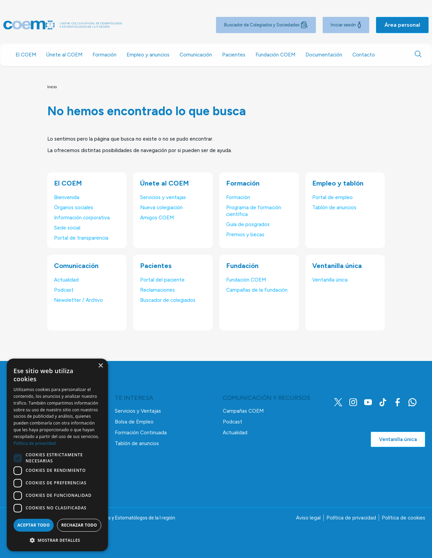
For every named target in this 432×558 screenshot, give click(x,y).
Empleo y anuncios (148, 55)
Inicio (52, 86)
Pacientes (233, 55)
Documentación (323, 55)
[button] (57, 540)
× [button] (100, 365)
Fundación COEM (275, 55)
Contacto (363, 55)
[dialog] (57, 455)
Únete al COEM (64, 55)
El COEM (26, 55)
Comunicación (196, 55)
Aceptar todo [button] (33, 525)
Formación (104, 55)
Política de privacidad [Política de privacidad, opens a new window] (35, 443)
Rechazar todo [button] (79, 525)
